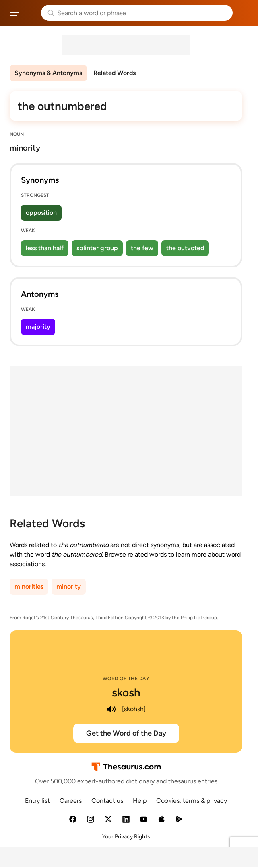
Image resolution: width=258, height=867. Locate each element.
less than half (45, 248)
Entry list (37, 800)
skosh (126, 692)
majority (38, 326)
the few (142, 248)
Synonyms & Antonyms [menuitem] (48, 73)
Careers (71, 800)
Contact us (107, 800)
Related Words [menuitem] (114, 73)
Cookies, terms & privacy (191, 800)
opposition (41, 212)
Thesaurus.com (30, 13)
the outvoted (185, 248)
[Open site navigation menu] (14, 13)
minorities (28, 586)
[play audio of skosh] (111, 709)
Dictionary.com (243, 13)
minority (68, 586)
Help (140, 800)
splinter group (97, 248)
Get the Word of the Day (126, 733)
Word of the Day (126, 678)
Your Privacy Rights (126, 836)
